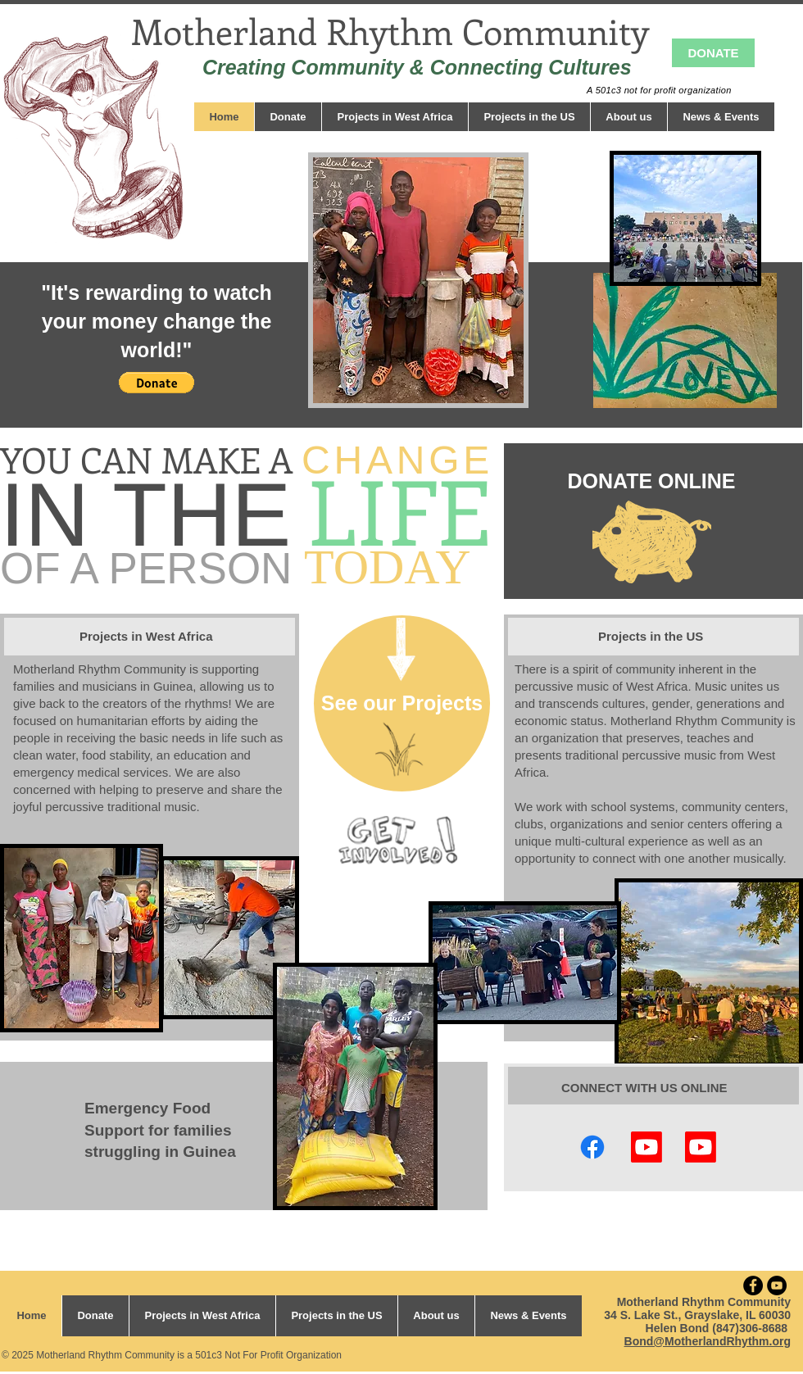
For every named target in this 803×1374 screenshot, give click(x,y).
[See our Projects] (402, 703)
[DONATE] (713, 53)
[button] (156, 382)
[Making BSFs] (646, 1147)
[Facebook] (592, 1147)
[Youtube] (700, 1147)
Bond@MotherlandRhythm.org (707, 1341)
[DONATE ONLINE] (651, 480)
